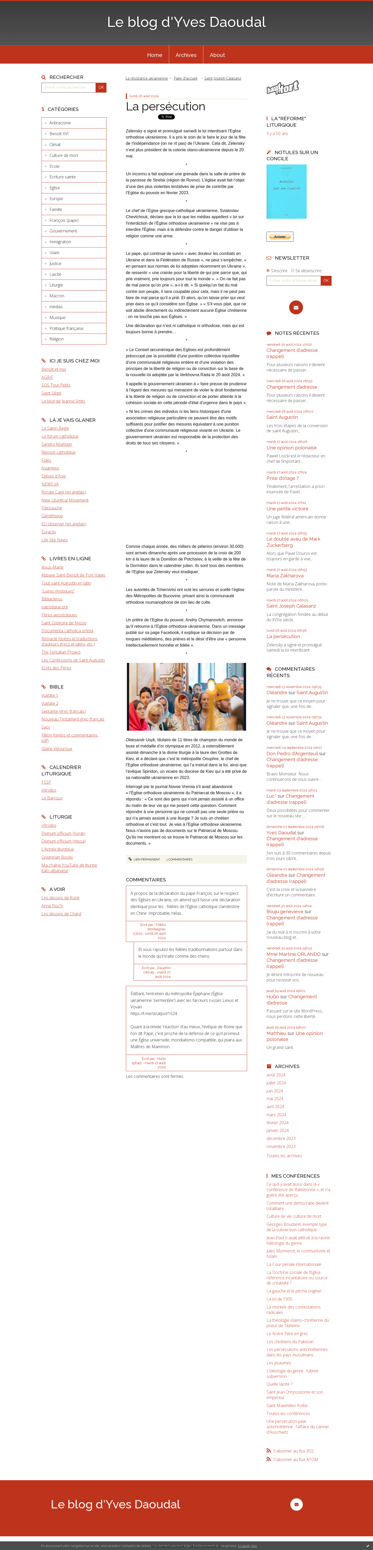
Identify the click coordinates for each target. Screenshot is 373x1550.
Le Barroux (51, 798)
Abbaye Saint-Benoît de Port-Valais (73, 575)
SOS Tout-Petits (55, 385)
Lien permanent (144, 859)
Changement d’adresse (292, 387)
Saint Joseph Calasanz (222, 78)
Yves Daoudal (281, 832)
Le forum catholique (59, 436)
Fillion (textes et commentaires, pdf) (69, 737)
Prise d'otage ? (283, 478)
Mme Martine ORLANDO (294, 954)
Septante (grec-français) (63, 711)
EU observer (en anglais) (63, 524)
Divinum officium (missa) (63, 841)
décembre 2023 (281, 1138)
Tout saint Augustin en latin (66, 583)
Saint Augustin (282, 417)
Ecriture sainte (62, 177)
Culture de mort (63, 155)
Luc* (271, 796)
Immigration (60, 242)
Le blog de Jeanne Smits (63, 401)
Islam (54, 252)
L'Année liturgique (57, 849)
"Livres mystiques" (58, 591)
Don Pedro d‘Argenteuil (292, 753)
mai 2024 (275, 1098)
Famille (55, 209)
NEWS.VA (50, 484)
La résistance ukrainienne (147, 78)
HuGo (273, 996)
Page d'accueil (185, 78)
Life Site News (54, 540)
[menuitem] (155, 55)
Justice (55, 263)
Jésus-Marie (52, 567)
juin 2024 (275, 1091)
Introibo (48, 790)
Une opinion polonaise (292, 447)
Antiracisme (60, 123)
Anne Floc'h (52, 906)
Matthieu (276, 1033)
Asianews (50, 468)
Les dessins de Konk (60, 898)
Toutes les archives (284, 1156)
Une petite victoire (288, 508)
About (217, 55)
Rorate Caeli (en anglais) (63, 492)
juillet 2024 (276, 1083)
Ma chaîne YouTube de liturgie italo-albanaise (69, 867)
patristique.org (54, 607)
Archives (186, 55)
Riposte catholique (58, 452)
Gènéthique (52, 516)
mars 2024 (276, 1114)
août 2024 (276, 1075)
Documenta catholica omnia (67, 630)
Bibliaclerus (51, 599)
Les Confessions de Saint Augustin (73, 660)
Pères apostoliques (59, 615)
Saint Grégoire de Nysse (63, 623)
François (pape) (63, 220)
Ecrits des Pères (56, 668)
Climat (55, 144)
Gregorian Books (57, 857)
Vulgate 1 (49, 695)
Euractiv (48, 532)
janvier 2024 (278, 1130)
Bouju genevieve (285, 911)
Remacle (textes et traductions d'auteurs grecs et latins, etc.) (69, 641)
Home (154, 55)
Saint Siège (51, 393)
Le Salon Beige (55, 428)
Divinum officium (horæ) (63, 833)
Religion (56, 339)
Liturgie (56, 285)
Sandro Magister (56, 444)
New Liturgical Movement (65, 500)
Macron (56, 296)
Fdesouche (51, 508)
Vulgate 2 (49, 703)
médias (56, 306)
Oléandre (277, 692)
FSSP (46, 782)
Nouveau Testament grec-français (72, 719)
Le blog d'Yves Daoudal (186, 21)
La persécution (165, 106)
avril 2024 (275, 1106)
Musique (57, 317)
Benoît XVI (59, 134)
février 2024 (278, 1122)
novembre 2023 (281, 1146)
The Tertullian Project (61, 652)
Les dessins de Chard (61, 914)
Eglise (54, 188)
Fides (46, 460)
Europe (56, 198)
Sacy (45, 727)
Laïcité (55, 274)
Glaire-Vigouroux (56, 748)
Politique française (66, 328)
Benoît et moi (53, 369)
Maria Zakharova (285, 575)
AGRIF (47, 377)
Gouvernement (63, 231)
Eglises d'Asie (53, 476)
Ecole (54, 166)
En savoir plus (247, 1546)
